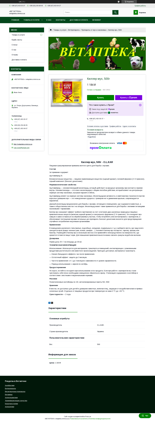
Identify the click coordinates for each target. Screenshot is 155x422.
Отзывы (15, 55)
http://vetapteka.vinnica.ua (23, 144)
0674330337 (96, 20)
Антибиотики (9, 385)
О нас (48, 20)
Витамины (8, 394)
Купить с (128, 98)
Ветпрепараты (74, 30)
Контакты (60, 20)
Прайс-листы (17, 40)
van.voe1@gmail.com (21, 148)
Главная (15, 20)
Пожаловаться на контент (78, 419)
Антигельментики (11, 397)
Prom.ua (88, 416)
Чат (145, 416)
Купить (100, 98)
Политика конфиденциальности (99, 419)
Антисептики (9, 407)
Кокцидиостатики (11, 404)
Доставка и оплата (79, 20)
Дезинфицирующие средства (16, 400)
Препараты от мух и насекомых (93, 30)
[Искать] (115, 12)
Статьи (14, 45)
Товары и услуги (31, 20)
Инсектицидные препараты (15, 391)
